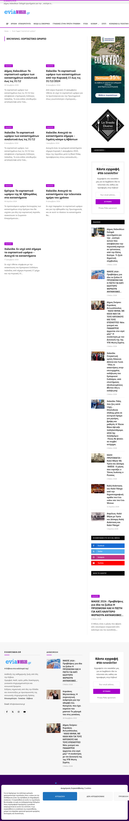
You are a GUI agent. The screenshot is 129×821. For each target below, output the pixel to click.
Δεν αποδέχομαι (95, 796)
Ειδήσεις (8, 66)
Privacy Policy (104, 208)
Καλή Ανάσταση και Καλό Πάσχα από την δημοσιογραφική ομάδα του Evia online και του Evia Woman (115, 494)
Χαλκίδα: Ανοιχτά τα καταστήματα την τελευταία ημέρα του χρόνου (63, 194)
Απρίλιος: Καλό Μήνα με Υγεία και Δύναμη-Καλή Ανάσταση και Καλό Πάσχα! (115, 519)
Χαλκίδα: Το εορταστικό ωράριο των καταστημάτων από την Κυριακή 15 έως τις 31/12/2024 (63, 76)
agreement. (108, 208)
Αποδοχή (60, 796)
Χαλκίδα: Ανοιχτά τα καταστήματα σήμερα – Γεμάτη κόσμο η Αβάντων (61, 136)
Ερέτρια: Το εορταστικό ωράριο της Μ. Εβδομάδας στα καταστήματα (20, 194)
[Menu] (7, 24)
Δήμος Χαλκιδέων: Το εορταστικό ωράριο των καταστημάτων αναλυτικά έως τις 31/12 (20, 76)
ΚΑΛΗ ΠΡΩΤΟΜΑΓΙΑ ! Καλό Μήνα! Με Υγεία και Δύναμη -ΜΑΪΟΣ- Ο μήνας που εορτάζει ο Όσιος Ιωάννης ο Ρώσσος (115, 465)
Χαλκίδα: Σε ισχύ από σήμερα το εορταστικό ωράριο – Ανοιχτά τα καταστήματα (22, 252)
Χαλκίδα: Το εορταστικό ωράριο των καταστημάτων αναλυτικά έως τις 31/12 (21, 136)
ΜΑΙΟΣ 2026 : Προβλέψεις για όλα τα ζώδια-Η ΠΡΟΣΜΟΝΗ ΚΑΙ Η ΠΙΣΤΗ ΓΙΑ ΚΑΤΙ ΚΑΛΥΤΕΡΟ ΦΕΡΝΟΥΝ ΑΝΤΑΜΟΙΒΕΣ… (115, 281)
